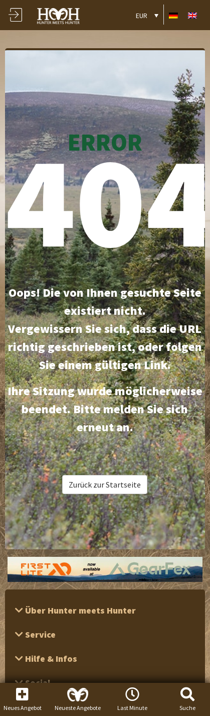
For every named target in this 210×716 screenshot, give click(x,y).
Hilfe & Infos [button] (50, 658)
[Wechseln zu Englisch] (192, 15)
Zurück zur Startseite (105, 485)
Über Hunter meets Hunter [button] (79, 610)
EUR (141, 15)
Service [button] (39, 634)
